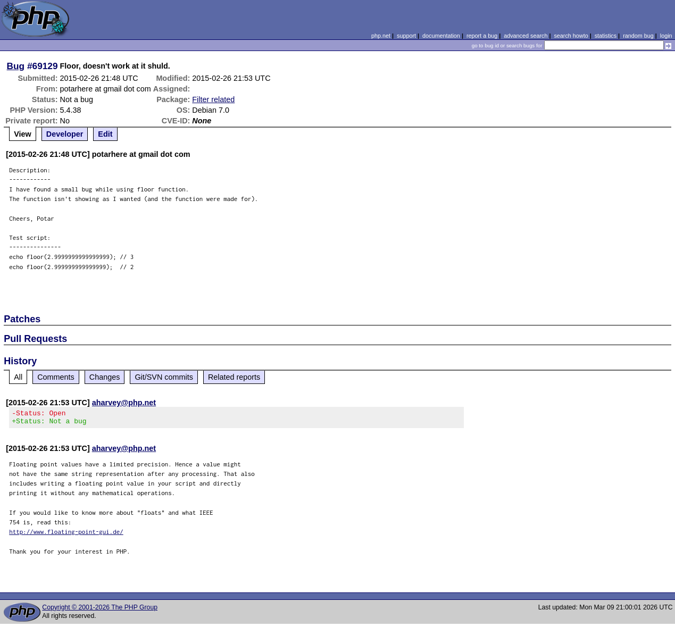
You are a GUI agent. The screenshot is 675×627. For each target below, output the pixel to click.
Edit (105, 134)
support (406, 35)
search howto (571, 35)
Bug (16, 66)
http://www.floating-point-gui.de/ (66, 534)
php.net (380, 35)
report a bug (481, 35)
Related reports (234, 377)
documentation (441, 35)
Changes (104, 377)
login (666, 35)
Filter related (213, 99)
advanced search (525, 35)
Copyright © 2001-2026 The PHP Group (99, 610)
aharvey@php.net (124, 402)
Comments (55, 377)
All (18, 377)
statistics (605, 35)
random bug (638, 35)
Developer (65, 134)
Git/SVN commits (164, 377)
